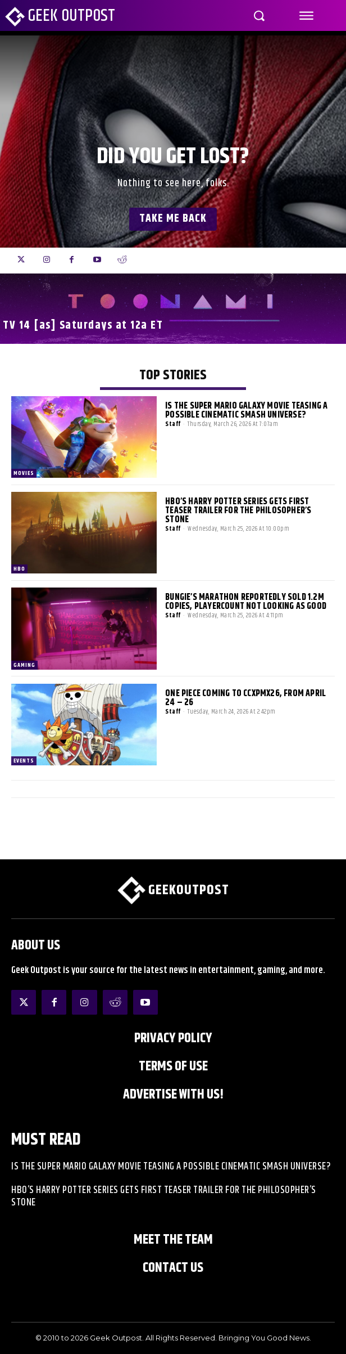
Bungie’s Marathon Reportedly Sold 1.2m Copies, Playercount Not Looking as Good (245, 601)
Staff (173, 424)
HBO (19, 568)
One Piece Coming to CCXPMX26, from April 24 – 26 (245, 698)
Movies (23, 473)
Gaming (24, 665)
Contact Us (173, 1268)
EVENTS (23, 760)
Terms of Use (173, 1066)
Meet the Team (173, 1240)
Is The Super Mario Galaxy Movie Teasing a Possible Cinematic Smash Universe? (246, 410)
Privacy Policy (173, 1038)
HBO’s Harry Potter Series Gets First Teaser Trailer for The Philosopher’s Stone (238, 511)
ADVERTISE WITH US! (173, 1094)
